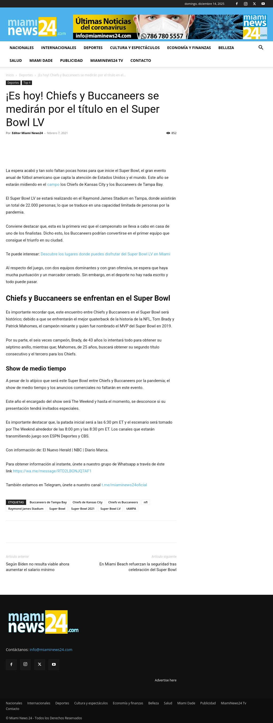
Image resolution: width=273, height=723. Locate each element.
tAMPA (131, 509)
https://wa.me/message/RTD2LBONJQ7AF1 (52, 471)
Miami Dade (41, 60)
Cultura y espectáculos (135, 47)
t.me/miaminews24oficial (124, 485)
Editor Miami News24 (27, 133)
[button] (260, 48)
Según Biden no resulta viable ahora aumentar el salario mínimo (37, 567)
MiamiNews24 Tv (106, 60)
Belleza (226, 47)
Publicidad (71, 60)
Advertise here (165, 680)
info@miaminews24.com (51, 649)
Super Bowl (57, 509)
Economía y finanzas (189, 47)
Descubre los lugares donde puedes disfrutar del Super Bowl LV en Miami (105, 254)
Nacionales (22, 47)
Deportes (93, 47)
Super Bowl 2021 (83, 509)
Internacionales (58, 47)
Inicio (10, 75)
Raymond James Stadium (25, 509)
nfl (145, 502)
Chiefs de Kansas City (87, 502)
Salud (16, 60)
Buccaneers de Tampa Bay (48, 502)
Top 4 (26, 83)
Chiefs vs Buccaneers (123, 502)
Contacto (140, 60)
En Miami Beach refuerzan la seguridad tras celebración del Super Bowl (137, 567)
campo (54, 184)
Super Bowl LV (111, 509)
